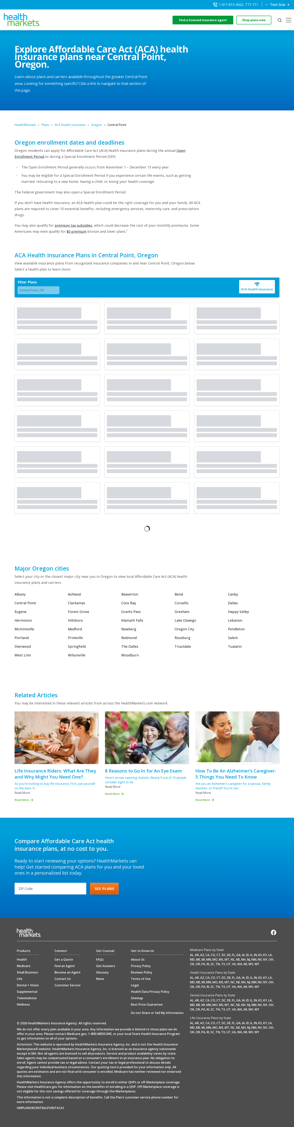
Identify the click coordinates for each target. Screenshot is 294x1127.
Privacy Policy (141, 966)
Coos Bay (128, 603)
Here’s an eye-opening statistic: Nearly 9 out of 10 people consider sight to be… (145, 780)
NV (260, 959)
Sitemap (137, 998)
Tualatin (235, 646)
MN (208, 959)
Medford (75, 629)
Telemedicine (27, 998)
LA (270, 955)
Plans (45, 125)
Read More (22, 793)
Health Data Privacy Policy (150, 992)
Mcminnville (24, 629)
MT (227, 959)
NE (238, 959)
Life (19, 979)
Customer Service (67, 985)
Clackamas (76, 603)
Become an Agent (67, 972)
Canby (233, 594)
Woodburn (130, 655)
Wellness (23, 1004)
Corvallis (181, 603)
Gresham (182, 611)
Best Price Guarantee (147, 1004)
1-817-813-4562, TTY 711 (235, 4)
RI (208, 964)
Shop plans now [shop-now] (254, 20)
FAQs (100, 959)
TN (217, 964)
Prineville (75, 637)
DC (224, 955)
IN (255, 955)
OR (198, 964)
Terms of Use (141, 979)
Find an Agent (64, 966)
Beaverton (129, 594)
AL (192, 955)
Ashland (74, 594)
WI (245, 964)
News (100, 979)
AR (197, 955)
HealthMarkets (25, 125)
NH (243, 959)
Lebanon (235, 620)
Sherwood (23, 646)
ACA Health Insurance (70, 125)
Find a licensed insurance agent (203, 20)
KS (260, 955)
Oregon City (184, 629)
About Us (138, 959)
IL (251, 955)
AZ (202, 955)
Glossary (102, 972)
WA (239, 964)
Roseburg (182, 637)
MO (215, 959)
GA (238, 955)
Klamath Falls (132, 620)
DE (229, 955)
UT (228, 964)
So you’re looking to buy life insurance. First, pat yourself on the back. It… (55, 786)
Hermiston (23, 620)
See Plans (104, 888)
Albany (20, 594)
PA (203, 964)
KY (265, 955)
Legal (135, 985)
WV (250, 964)
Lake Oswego (185, 620)
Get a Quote (63, 959)
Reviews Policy (141, 972)
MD (192, 959)
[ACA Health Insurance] (257, 286)
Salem (233, 637)
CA (207, 955)
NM (253, 959)
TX (223, 964)
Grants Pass (131, 611)
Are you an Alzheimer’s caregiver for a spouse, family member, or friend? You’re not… (233, 786)
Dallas (233, 603)
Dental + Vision (28, 985)
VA (234, 964)
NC (233, 959)
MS (221, 959)
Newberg (128, 629)
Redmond (129, 637)
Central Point (25, 603)
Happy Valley (238, 611)
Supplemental (27, 992)
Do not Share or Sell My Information (157, 1013)
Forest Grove (78, 611)
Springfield (77, 646)
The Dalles (129, 646)
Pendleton (236, 629)
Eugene (20, 611)
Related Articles (36, 695)
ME (198, 959)
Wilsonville (76, 655)
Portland (22, 637)
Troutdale (183, 646)
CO (213, 955)
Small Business (27, 972)
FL (233, 955)
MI (203, 959)
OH (271, 959)
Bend (179, 594)
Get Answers (105, 966)
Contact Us (62, 979)
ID (247, 955)
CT (218, 955)
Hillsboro (75, 620)
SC (212, 964)
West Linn (23, 655)
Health (22, 959)
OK (192, 964)
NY (265, 959)
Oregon (96, 125)
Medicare (23, 966)
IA (243, 955)
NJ (248, 959)
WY (256, 964)
